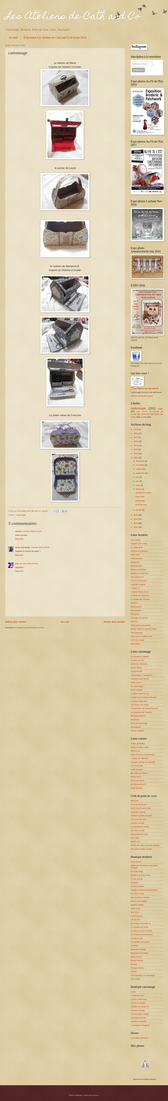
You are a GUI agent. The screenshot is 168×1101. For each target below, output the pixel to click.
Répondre (19, 539)
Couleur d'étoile (137, 886)
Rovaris (134, 964)
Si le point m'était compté (141, 849)
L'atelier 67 (135, 588)
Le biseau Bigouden (139, 701)
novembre (140, 465)
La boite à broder (138, 1010)
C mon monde (137, 879)
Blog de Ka (135, 751)
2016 (136, 458)
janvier (139, 510)
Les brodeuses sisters (140, 827)
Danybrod (135, 562)
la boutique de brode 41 (140, 923)
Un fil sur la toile (137, 640)
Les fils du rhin (137, 938)
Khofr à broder (137, 690)
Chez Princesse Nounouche (142, 755)
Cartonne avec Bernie (140, 679)
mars (138, 485)
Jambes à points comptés (141, 816)
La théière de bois (138, 1018)
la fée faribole (136, 788)
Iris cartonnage (137, 686)
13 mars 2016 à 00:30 (29, 563)
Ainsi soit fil (135, 540)
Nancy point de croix (139, 834)
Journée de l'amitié (143, 493)
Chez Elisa (135, 555)
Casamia (134, 882)
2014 (136, 519)
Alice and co (136, 862)
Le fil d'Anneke (137, 766)
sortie (143, 417)
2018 (136, 449)
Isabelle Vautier (137, 905)
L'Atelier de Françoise (140, 595)
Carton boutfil (136, 671)
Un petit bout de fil (138, 784)
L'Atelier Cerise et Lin (140, 592)
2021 (136, 437)
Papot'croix (135, 841)
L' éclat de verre (137, 995)
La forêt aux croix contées (141, 931)
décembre (140, 461)
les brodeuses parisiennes (142, 934)
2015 (136, 515)
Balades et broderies (139, 551)
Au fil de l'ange (137, 871)
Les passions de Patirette (141, 712)
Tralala (133, 971)
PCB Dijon (135, 838)
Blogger (95, 1095)
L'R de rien (135, 920)
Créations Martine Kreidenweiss (144, 890)
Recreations (136, 727)
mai (137, 481)
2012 (136, 527)
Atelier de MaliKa (138, 743)
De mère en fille (137, 894)
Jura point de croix (138, 819)
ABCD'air (134, 801)
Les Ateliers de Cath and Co (72, 17)
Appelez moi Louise (139, 543)
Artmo (133, 992)
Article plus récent (15, 621)
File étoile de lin (137, 577)
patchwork (145, 414)
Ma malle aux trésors (139, 773)
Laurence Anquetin (138, 1021)
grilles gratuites (142, 411)
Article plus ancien (114, 621)
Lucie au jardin (137, 769)
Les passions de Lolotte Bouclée (144, 708)
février (139, 489)
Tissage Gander (137, 968)
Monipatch (135, 614)
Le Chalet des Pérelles (140, 599)
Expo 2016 (139, 497)
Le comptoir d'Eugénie (140, 1025)
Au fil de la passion (139, 804)
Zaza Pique (135, 979)
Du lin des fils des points (141, 808)
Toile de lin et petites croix (141, 636)
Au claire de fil (137, 547)
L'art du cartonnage (139, 999)
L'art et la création (138, 1003)
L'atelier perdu (137, 916)
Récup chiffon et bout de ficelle (143, 629)
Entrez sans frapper (139, 901)
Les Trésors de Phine (140, 705)
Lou (17, 563)
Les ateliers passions (139, 1038)
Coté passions (137, 558)
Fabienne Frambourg (139, 573)
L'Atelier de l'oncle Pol (140, 1007)
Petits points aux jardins (141, 625)
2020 (136, 441)
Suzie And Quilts (22, 547)
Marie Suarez (136, 957)
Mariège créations (138, 716)
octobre (139, 469)
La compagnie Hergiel (140, 1014)
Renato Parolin (137, 960)
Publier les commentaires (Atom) (30, 627)
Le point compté (137, 823)
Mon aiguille (136, 610)
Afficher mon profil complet (142, 396)
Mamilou (134, 603)
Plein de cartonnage (139, 723)
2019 (136, 445)
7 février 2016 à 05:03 (40, 547)
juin (137, 477)
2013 (136, 523)
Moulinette (135, 720)
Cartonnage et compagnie (141, 675)
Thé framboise (137, 633)
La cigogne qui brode (139, 927)
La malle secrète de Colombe (143, 762)
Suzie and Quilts (137, 781)
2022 (136, 433)
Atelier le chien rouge (139, 747)
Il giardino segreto (138, 584)
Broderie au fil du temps (141, 875)
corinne (18, 531)
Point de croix (141, 505)
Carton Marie (136, 668)
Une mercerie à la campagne (143, 975)
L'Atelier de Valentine (139, 758)
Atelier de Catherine (139, 664)
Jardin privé (136, 908)
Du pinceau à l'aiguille (140, 656)
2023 (136, 429)
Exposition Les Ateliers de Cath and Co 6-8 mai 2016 (55, 37)
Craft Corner (136, 682)
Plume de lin (136, 777)
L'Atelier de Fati (137, 660)
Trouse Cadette (137, 731)
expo (160, 408)
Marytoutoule (136, 607)
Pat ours (134, 621)
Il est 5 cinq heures (139, 581)
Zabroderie (135, 644)
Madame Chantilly (138, 949)
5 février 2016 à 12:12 (32, 531)
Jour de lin (135, 912)
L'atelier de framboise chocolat (143, 697)
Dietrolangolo (136, 566)
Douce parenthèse (138, 569)
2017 (136, 453)
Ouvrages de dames (139, 618)
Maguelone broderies (139, 953)
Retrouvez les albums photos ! (145, 1079)
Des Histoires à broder (140, 897)
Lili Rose (134, 945)
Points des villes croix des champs (145, 845)
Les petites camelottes (140, 942)
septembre (140, 473)
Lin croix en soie (137, 830)
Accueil (13, 37)
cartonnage (20, 515)
